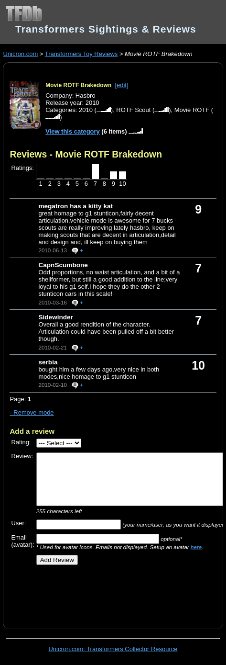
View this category (72, 131)
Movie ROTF (191, 109)
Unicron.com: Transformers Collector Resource (113, 649)
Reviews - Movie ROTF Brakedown (86, 154)
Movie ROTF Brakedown (78, 85)
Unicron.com (20, 53)
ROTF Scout (133, 109)
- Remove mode (32, 412)
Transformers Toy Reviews (81, 53)
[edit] (121, 85)
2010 (86, 109)
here (196, 547)
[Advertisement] (118, 593)
